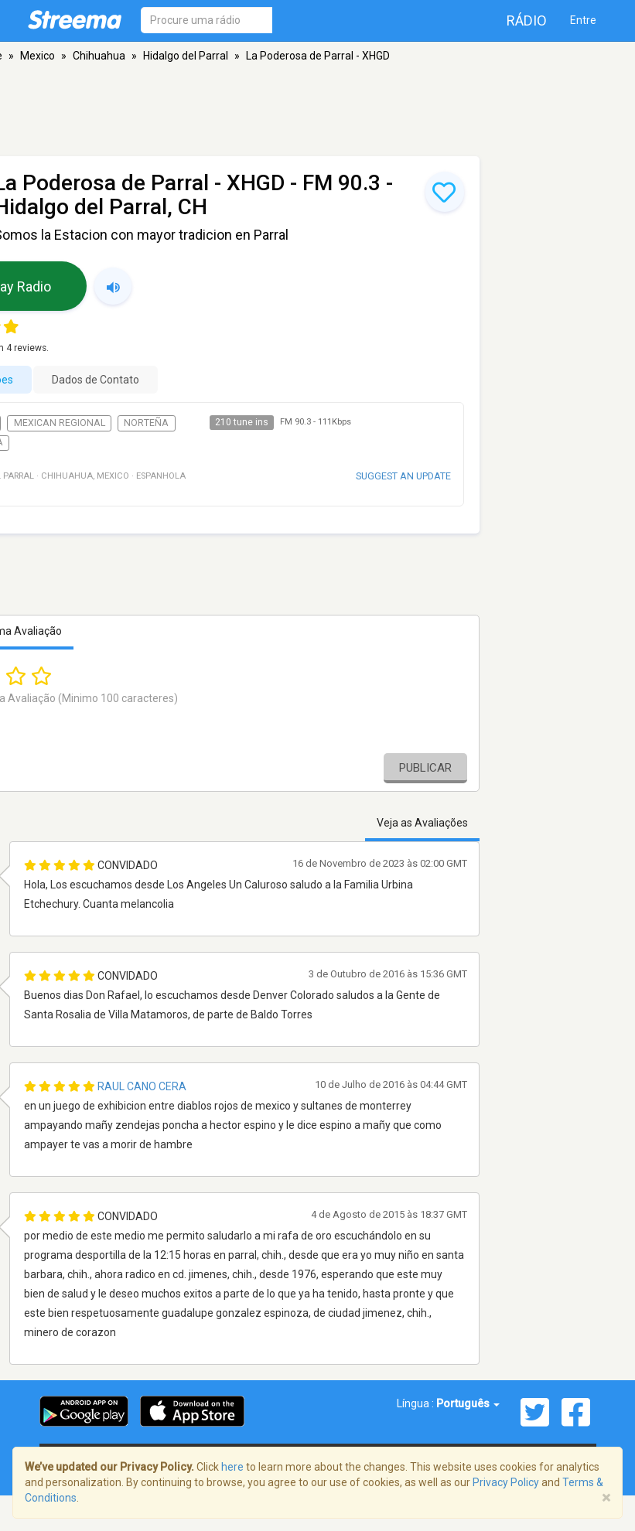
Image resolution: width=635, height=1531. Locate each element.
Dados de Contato (95, 379)
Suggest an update (403, 476)
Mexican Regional (59, 423)
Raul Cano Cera (141, 1086)
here (232, 1467)
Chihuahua (99, 55)
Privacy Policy (506, 1482)
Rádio (527, 20)
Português (468, 1403)
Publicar (425, 768)
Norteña (146, 423)
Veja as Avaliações (422, 823)
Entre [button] (583, 20)
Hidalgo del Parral (185, 55)
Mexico (37, 55)
